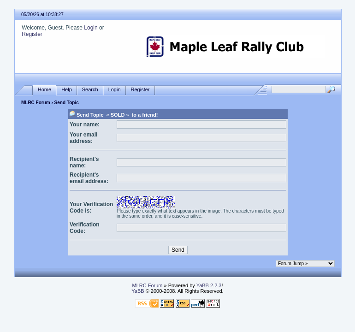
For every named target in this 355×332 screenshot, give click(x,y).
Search (90, 89)
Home (44, 89)
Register (32, 34)
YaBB (137, 291)
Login (90, 27)
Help (67, 89)
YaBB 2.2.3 (209, 285)
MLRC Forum (35, 102)
